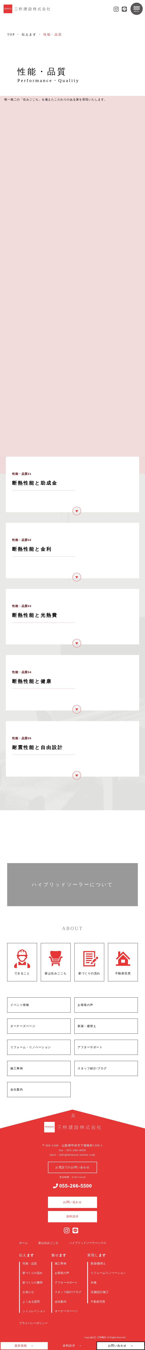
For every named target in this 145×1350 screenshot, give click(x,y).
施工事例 (60, 1263)
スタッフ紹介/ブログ (68, 1292)
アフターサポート (66, 1282)
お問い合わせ (117, 1345)
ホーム (23, 1242)
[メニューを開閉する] (136, 9)
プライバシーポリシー (33, 1323)
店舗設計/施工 (100, 1292)
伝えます (29, 34)
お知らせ (28, 1292)
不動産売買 (98, 1301)
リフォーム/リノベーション (108, 1272)
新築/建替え (98, 1263)
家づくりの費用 (32, 1282)
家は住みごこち (48, 1242)
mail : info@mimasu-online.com (72, 1154)
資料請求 (69, 1345)
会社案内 (60, 1301)
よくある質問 (31, 1301)
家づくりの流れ (32, 1272)
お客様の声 (62, 1272)
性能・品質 (29, 1263)
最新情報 (21, 1345)
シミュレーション (33, 1311)
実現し (96, 1255)
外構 (93, 1282)
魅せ (58, 1255)
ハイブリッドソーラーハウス (87, 1242)
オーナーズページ (66, 1311)
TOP (11, 34)
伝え (26, 1255)
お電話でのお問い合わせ (72, 1167)
